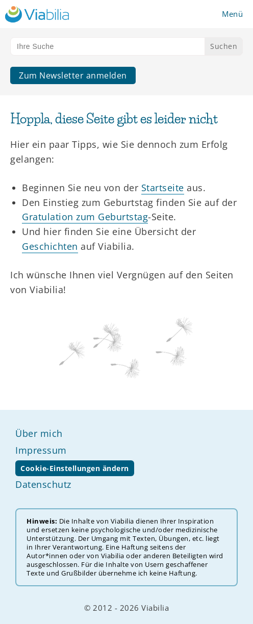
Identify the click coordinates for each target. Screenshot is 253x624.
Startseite (162, 187)
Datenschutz (43, 484)
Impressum (41, 450)
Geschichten (50, 246)
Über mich (39, 433)
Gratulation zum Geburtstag (85, 217)
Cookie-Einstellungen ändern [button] (74, 468)
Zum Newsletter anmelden (73, 75)
